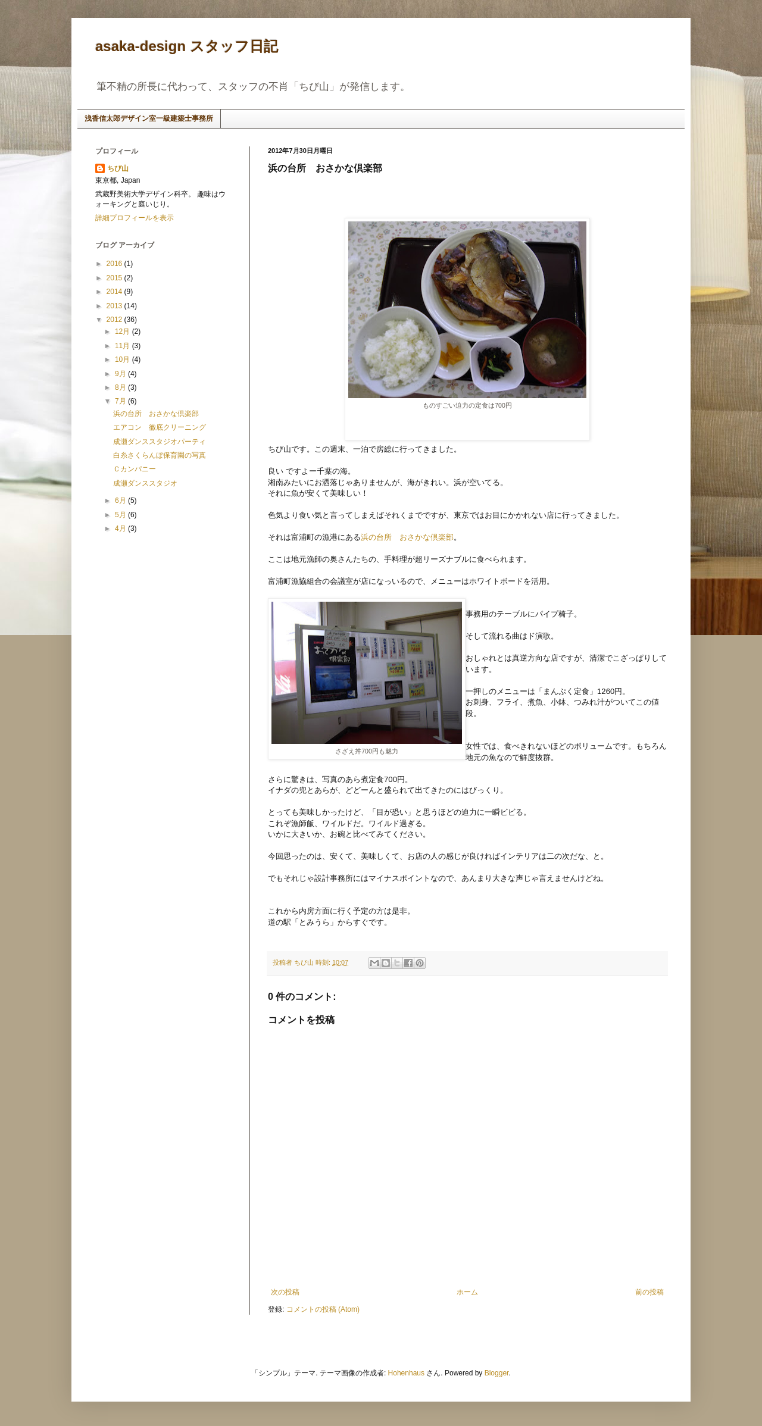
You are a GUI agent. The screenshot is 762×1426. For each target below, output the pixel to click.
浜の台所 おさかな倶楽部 (407, 537)
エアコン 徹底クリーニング (159, 427)
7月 (121, 401)
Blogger (497, 1373)
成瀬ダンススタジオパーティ (159, 441)
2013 (115, 306)
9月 (121, 374)
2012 (115, 319)
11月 (123, 346)
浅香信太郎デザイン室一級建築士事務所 (149, 118)
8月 (121, 387)
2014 (115, 291)
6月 (121, 500)
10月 (123, 359)
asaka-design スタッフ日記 (186, 46)
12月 (123, 331)
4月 (121, 528)
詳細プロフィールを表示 (134, 218)
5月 (121, 515)
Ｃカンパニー (134, 469)
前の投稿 (649, 1292)
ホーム (467, 1292)
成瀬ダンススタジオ (145, 483)
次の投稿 (285, 1292)
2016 (115, 263)
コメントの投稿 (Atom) (323, 1309)
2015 (115, 278)
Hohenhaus (406, 1373)
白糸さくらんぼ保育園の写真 (159, 455)
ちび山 (118, 168)
